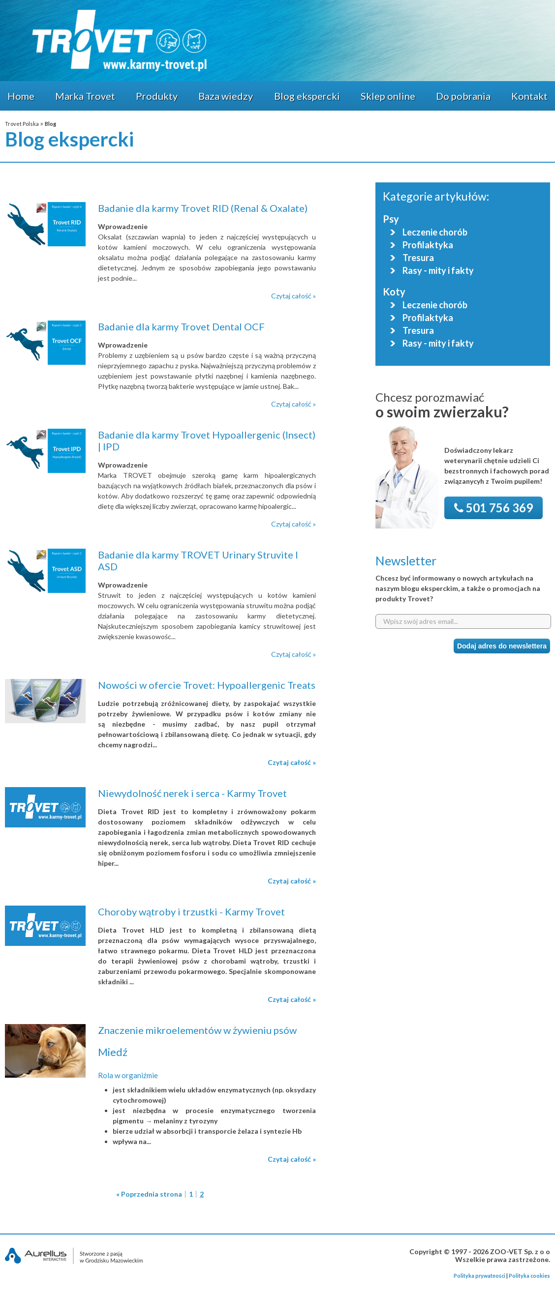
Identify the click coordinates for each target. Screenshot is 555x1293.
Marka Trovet (85, 96)
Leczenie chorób (434, 232)
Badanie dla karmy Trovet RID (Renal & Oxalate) (203, 208)
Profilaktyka (427, 245)
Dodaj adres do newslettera (502, 646)
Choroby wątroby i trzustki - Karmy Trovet (191, 911)
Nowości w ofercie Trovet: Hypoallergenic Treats (206, 685)
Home (20, 96)
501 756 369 (493, 507)
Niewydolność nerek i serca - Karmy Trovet (192, 793)
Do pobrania (463, 96)
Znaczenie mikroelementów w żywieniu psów (197, 1030)
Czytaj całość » (293, 296)
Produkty (157, 96)
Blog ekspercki (307, 96)
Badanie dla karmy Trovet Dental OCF (181, 326)
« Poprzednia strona (149, 1194)
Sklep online (388, 96)
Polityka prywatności (479, 1276)
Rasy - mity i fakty (438, 270)
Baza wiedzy (225, 96)
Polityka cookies (529, 1276)
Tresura (418, 258)
